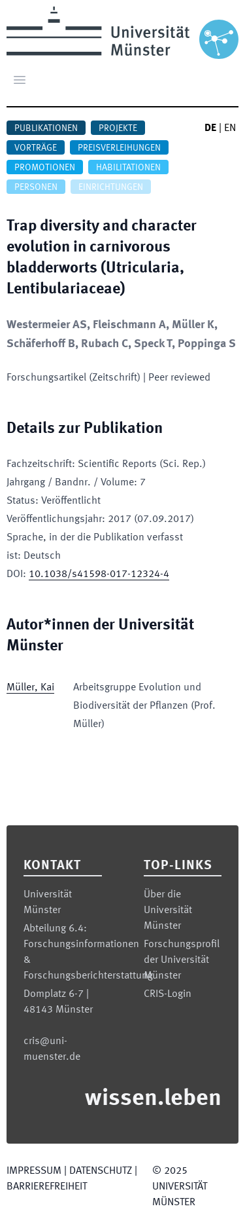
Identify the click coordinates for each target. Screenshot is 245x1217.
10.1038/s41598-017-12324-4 (99, 574)
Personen (35, 187)
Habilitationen (128, 167)
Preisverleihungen (119, 148)
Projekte (118, 128)
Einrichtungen (110, 187)
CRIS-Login (167, 994)
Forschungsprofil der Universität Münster (182, 960)
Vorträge (35, 148)
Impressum (34, 1171)
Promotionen (44, 167)
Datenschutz (100, 1171)
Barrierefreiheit (47, 1187)
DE (210, 128)
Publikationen (46, 128)
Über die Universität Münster (168, 910)
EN (230, 128)
